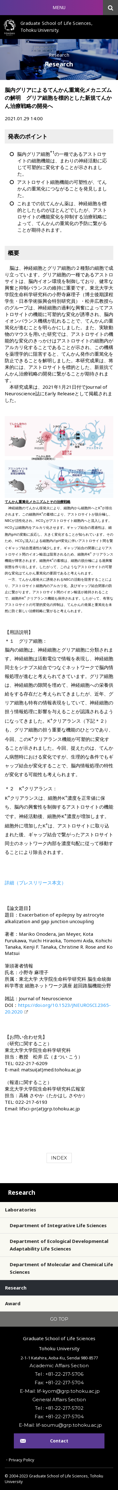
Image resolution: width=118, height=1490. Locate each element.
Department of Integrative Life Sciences (58, 1225)
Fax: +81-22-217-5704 (59, 1383)
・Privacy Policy (19, 1460)
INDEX (59, 1158)
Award (12, 1303)
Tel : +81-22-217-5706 (59, 1374)
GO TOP (59, 1319)
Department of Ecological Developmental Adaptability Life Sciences (59, 1245)
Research (21, 1192)
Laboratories (20, 1209)
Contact (59, 1441)
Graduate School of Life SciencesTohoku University (59, 1343)
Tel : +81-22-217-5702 (59, 1408)
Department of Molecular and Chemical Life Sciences (61, 1268)
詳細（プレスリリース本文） (35, 882)
